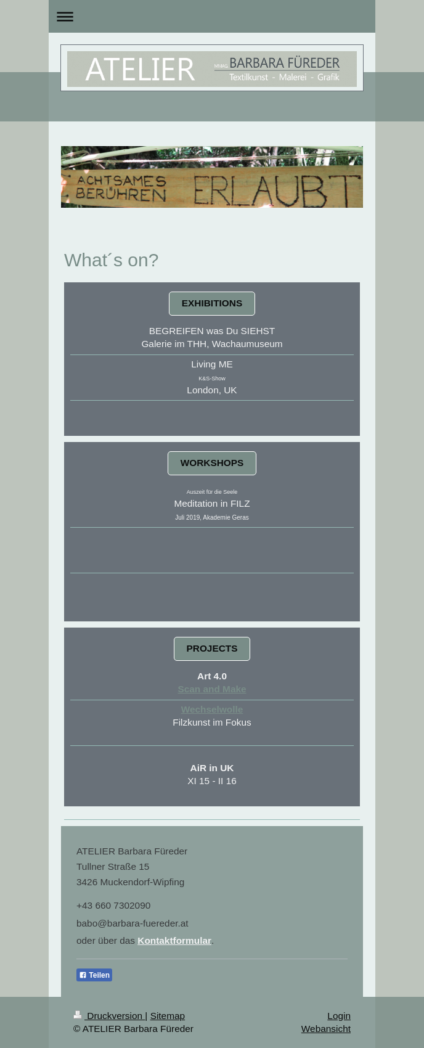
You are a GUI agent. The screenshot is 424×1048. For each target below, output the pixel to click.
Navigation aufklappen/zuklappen (212, 16)
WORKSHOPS (212, 462)
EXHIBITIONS (212, 303)
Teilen (94, 975)
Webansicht (326, 1028)
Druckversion (109, 1015)
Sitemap (167, 1015)
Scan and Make (211, 689)
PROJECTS (212, 648)
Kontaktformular (174, 940)
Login (339, 1015)
